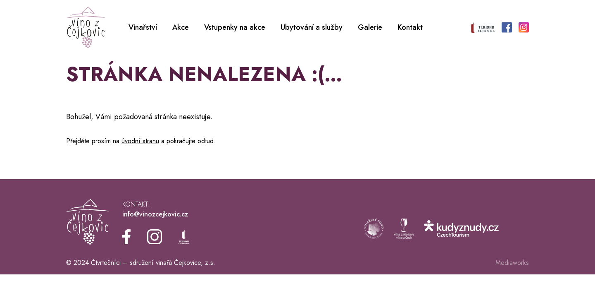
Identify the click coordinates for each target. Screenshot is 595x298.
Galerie (370, 27)
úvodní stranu (140, 141)
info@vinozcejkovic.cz (155, 214)
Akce (180, 27)
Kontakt (410, 27)
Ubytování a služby (312, 27)
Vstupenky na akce (234, 27)
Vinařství (143, 27)
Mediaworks (512, 262)
